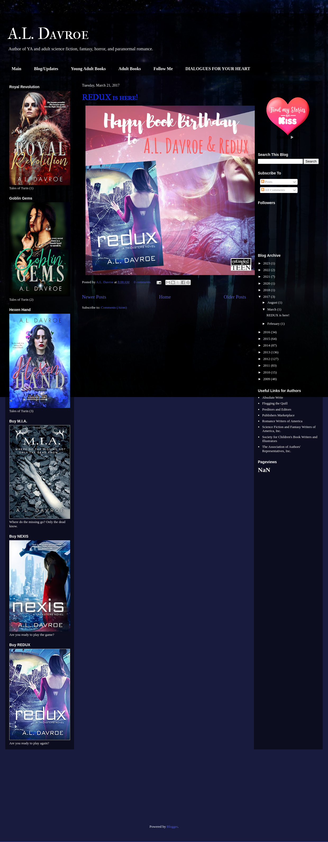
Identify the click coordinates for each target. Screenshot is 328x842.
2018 (267, 290)
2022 (267, 270)
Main (16, 68)
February (274, 324)
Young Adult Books (88, 68)
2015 (267, 339)
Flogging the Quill (275, 403)
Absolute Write (272, 397)
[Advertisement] (39, 789)
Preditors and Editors (276, 409)
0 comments (142, 282)
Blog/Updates (46, 68)
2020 (267, 283)
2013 (267, 352)
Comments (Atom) (114, 307)
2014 (267, 345)
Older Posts (235, 297)
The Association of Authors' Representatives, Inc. (281, 449)
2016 (267, 332)
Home (165, 297)
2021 (267, 276)
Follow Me (163, 68)
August (272, 302)
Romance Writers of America (282, 421)
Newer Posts (94, 297)
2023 (267, 263)
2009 (267, 379)
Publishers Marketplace (278, 415)
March (272, 309)
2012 (267, 359)
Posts (266, 182)
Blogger (172, 827)
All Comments (273, 190)
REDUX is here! (110, 97)
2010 (267, 372)
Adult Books (130, 68)
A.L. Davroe (48, 33)
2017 (267, 297)
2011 (267, 365)
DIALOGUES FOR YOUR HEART (217, 68)
